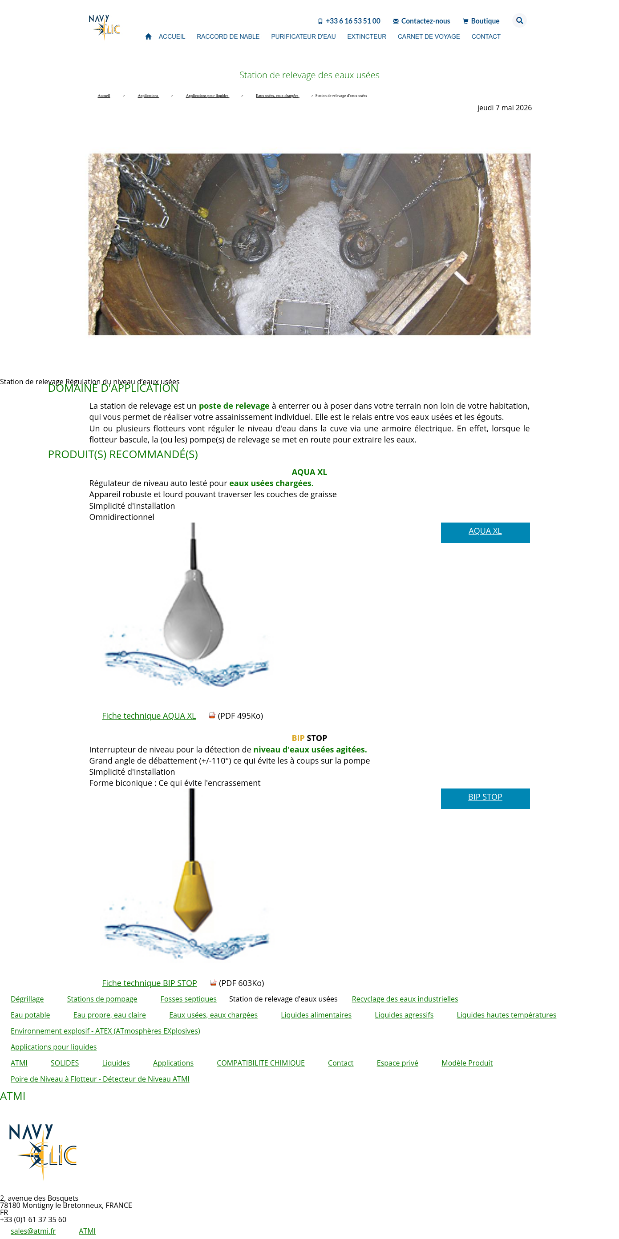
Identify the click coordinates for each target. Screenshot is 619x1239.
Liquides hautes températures (506, 1015)
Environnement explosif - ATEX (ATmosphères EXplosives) (105, 1031)
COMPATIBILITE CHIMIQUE (261, 1063)
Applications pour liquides (54, 1047)
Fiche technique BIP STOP (149, 983)
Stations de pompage (102, 999)
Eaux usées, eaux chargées (213, 1015)
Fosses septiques (189, 999)
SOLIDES (65, 1063)
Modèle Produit (467, 1063)
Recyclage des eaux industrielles (405, 999)
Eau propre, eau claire (109, 1015)
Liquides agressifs (404, 1015)
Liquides (115, 1063)
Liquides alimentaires (316, 1015)
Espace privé (397, 1063)
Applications (173, 1063)
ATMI (19, 1063)
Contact (340, 1063)
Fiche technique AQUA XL (149, 715)
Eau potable (30, 1015)
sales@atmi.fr (33, 1231)
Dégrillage (27, 999)
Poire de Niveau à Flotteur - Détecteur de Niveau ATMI (100, 1079)
